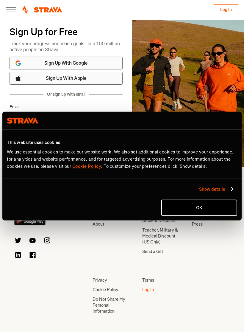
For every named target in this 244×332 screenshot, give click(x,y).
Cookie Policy (105, 290)
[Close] (11, 10)
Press (197, 224)
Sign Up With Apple (51, 78)
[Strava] (42, 10)
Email (14, 107)
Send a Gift (152, 252)
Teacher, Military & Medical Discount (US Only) (160, 236)
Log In (226, 10)
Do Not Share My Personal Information (109, 305)
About (98, 224)
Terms (148, 280)
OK (199, 207)
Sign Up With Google (51, 63)
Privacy (100, 280)
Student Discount (159, 221)
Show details (212, 189)
